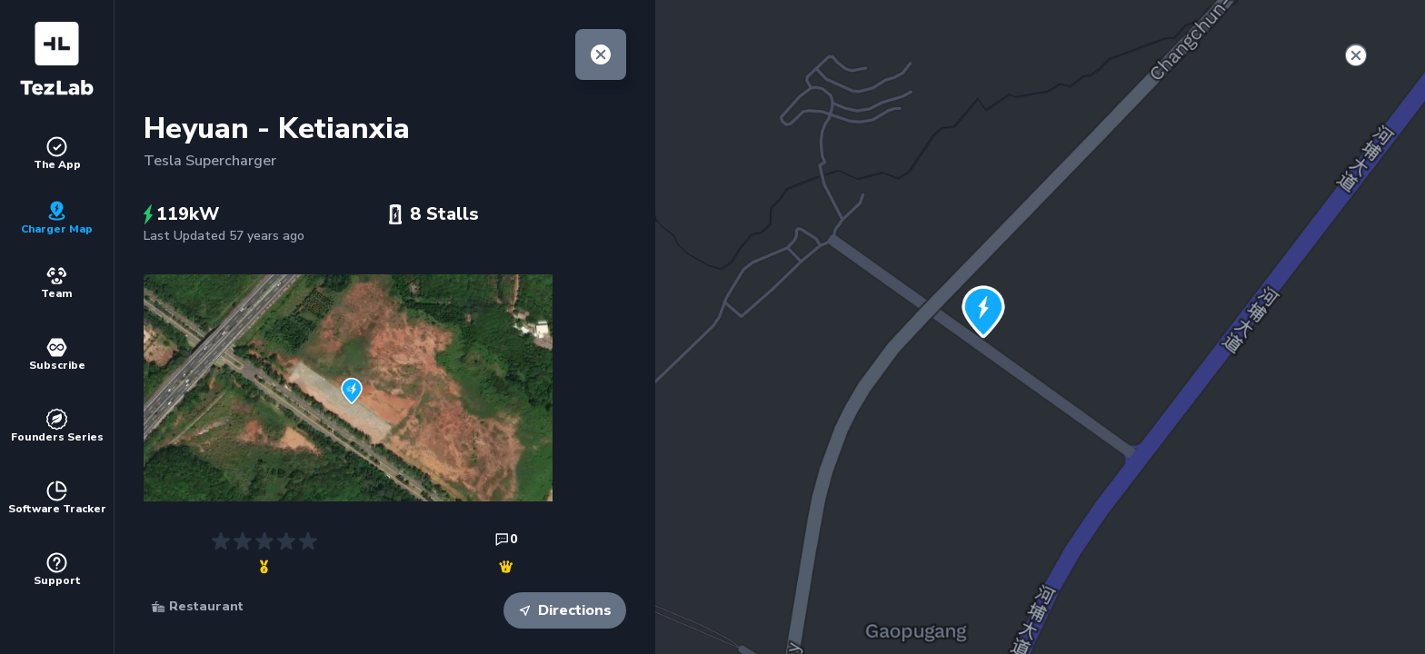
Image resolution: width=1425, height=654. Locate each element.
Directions (565, 610)
